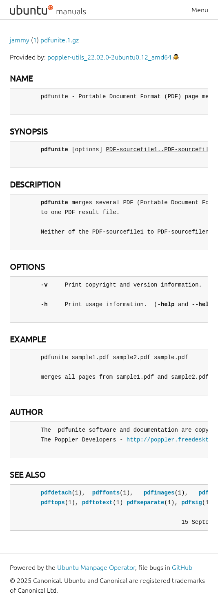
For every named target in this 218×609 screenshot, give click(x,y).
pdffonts (106, 492)
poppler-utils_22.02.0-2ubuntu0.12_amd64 (109, 57)
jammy (19, 40)
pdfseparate (145, 502)
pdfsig (191, 502)
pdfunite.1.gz (59, 40)
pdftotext (97, 502)
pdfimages (159, 492)
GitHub (182, 567)
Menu (199, 9)
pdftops (53, 502)
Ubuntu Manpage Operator (96, 567)
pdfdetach (56, 492)
